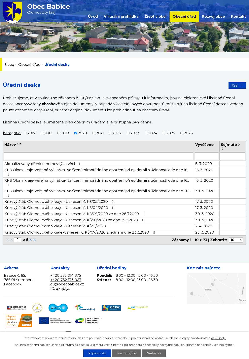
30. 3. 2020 (204, 191)
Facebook (12, 284)
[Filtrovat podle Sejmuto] (232, 156)
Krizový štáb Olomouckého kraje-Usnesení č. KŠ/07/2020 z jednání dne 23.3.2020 (80, 232)
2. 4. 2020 (203, 226)
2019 (65, 133)
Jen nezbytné (126, 353)
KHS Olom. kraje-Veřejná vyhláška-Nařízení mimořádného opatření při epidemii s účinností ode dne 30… (97, 193)
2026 (188, 133)
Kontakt (238, 16)
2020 (82, 133)
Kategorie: (12, 133)
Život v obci (156, 16)
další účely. (218, 338)
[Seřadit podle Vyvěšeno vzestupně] (197, 147)
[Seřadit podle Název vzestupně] (20, 143)
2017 (31, 133)
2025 (170, 133)
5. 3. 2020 (203, 164)
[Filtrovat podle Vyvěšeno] (207, 156)
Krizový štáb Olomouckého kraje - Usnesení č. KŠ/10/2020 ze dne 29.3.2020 (74, 220)
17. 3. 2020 (204, 201)
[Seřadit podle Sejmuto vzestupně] (223, 147)
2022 (117, 133)
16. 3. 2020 (204, 170)
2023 (134, 133)
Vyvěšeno (204, 145)
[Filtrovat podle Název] (98, 156)
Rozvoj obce (213, 16)
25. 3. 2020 (204, 232)
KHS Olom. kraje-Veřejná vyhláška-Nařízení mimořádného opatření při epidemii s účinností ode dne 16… (97, 172)
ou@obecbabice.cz (67, 284)
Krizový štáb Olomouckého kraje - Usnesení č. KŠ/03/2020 (59, 201)
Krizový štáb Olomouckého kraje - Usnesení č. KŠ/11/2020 (58, 226)
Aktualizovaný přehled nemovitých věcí (43, 164)
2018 (48, 133)
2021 (100, 133)
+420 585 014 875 (65, 275)
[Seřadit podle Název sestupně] (20, 145)
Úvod (93, 16)
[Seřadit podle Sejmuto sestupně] (223, 149)
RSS (237, 85)
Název (11, 145)
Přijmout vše (97, 353)
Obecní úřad (184, 16)
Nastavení (154, 353)
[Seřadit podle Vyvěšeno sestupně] (197, 149)
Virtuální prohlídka (121, 16)
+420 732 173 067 (65, 280)
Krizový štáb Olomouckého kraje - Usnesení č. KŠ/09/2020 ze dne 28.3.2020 (75, 214)
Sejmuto (230, 145)
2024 (152, 133)
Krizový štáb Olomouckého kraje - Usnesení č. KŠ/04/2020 (59, 208)
